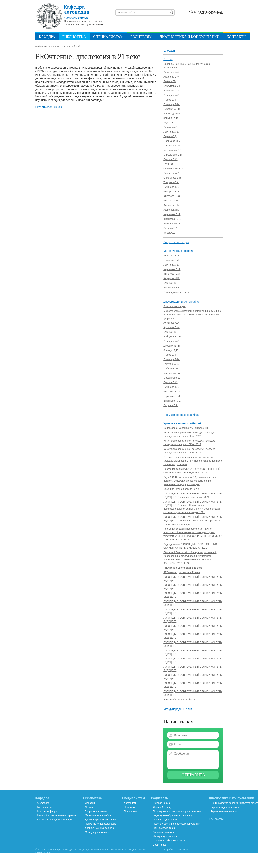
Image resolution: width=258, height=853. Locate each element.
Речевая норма (161, 803)
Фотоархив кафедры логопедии (54, 819)
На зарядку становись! (165, 836)
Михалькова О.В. (172, 154)
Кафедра (47, 37)
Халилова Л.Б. (171, 209)
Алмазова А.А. (171, 72)
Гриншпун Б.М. (171, 104)
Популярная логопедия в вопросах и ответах (178, 811)
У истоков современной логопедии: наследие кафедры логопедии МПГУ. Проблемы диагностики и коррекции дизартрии (192, 461)
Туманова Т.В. (171, 187)
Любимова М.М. (172, 141)
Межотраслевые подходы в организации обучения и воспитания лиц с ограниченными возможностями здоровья (192, 315)
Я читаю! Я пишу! (162, 807)
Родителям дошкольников (225, 807)
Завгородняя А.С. (173, 113)
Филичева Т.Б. (171, 205)
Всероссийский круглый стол (179, 699)
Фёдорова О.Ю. (172, 191)
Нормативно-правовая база (181, 414)
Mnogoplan (183, 849)
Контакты (236, 37)
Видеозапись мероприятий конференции (186, 428)
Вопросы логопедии (176, 242)
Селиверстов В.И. (173, 168)
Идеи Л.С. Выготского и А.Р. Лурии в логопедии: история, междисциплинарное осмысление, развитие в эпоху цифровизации (189, 481)
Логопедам (130, 803)
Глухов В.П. (169, 99)
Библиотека (74, 37)
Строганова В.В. (172, 177)
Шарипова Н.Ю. (172, 219)
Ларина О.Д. (170, 136)
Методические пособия (178, 250)
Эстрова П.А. (170, 228)
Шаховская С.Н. (172, 223)
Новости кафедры (47, 811)
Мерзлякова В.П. (172, 150)
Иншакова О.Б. (171, 127)
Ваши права (159, 844)
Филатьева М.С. (172, 200)
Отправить (193, 775)
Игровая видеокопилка (165, 819)
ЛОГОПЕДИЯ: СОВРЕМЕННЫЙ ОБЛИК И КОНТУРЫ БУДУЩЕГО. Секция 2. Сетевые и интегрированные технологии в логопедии (192, 521)
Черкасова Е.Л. (171, 214)
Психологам (130, 811)
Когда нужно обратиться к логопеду (172, 815)
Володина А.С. (171, 341)
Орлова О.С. (170, 159)
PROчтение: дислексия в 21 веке (182, 567)
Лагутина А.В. (171, 131)
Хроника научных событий (182, 423)
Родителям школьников (224, 811)
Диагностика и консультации (189, 37)
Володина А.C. (171, 95)
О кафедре (43, 803)
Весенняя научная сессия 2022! (181, 489)
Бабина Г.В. (169, 81)
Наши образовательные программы (57, 815)
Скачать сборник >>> (49, 107)
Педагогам (130, 807)
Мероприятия (44, 807)
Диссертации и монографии (181, 301)
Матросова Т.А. (171, 145)
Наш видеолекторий (164, 828)
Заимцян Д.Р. (170, 118)
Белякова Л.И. (171, 90)
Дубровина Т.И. (172, 109)
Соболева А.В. (171, 173)
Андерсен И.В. (171, 278)
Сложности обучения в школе (169, 840)
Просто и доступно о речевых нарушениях (176, 823)
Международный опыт (177, 709)
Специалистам (108, 37)
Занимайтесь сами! (163, 832)
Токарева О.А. (171, 182)
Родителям (141, 37)
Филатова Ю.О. (172, 196)
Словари (169, 50)
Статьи (167, 59)
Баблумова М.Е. (172, 86)
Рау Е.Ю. (168, 164)
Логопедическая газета (176, 292)
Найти (171, 12)
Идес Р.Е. (168, 122)
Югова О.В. (169, 232)
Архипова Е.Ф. (171, 76)
